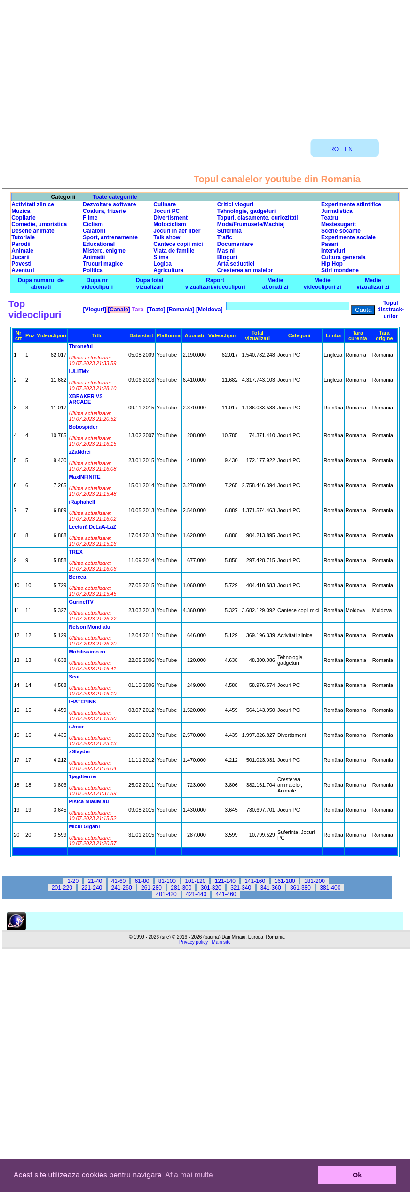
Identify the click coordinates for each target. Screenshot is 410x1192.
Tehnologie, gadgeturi (246, 211)
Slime (160, 257)
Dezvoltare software (109, 204)
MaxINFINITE (84, 477)
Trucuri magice (103, 264)
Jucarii (20, 257)
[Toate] (155, 309)
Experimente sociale (348, 237)
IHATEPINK (82, 701)
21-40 (95, 881)
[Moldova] (209, 309)
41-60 (118, 881)
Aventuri (22, 270)
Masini (226, 250)
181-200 (314, 881)
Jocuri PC (166, 211)
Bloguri (227, 257)
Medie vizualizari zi (372, 283)
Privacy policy (193, 942)
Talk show (166, 237)
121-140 (225, 881)
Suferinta (229, 231)
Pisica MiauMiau (89, 801)
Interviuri (333, 250)
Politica (93, 270)
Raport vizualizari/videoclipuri (215, 283)
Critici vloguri (235, 204)
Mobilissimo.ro (87, 651)
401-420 (166, 894)
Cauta (363, 309)
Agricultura (168, 270)
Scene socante (341, 231)
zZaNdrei (79, 452)
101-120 (195, 881)
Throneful (81, 346)
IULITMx (79, 371)
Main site (221, 942)
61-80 (142, 881)
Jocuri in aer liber (176, 231)
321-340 (240, 887)
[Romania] (180, 309)
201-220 (62, 887)
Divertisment (170, 217)
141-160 (254, 881)
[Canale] (118, 309)
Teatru (329, 217)
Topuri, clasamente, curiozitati (257, 217)
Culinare (164, 204)
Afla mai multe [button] (189, 1175)
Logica (162, 264)
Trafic (224, 237)
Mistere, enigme (104, 250)
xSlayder (79, 751)
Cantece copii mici (178, 244)
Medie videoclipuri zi (322, 283)
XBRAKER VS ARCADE (85, 399)
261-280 (151, 887)
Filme (90, 217)
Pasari (329, 244)
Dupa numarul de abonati (41, 283)
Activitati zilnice (32, 204)
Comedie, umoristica (39, 224)
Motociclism (169, 224)
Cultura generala (343, 257)
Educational (99, 244)
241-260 (121, 887)
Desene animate (32, 231)
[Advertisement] (205, 66)
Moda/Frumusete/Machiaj (250, 224)
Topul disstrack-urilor (390, 309)
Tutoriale (23, 237)
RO (334, 149)
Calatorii (94, 231)
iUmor (76, 726)
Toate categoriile (115, 197)
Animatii (94, 257)
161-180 (285, 881)
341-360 (270, 887)
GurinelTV (81, 601)
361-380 (300, 887)
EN (349, 149)
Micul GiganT (85, 826)
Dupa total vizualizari (150, 283)
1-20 (73, 881)
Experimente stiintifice (351, 204)
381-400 (330, 887)
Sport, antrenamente (110, 237)
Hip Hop (332, 264)
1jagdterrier (83, 776)
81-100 (167, 881)
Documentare (235, 244)
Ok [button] (357, 1175)
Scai (74, 676)
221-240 (91, 887)
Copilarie (23, 217)
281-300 (181, 887)
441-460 (225, 894)
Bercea (77, 577)
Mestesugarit (338, 224)
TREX (75, 552)
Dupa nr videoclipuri (97, 283)
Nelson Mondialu (89, 626)
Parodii (21, 244)
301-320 (211, 887)
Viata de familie (173, 250)
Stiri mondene (340, 270)
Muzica (20, 211)
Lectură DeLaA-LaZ (92, 527)
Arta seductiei (235, 264)
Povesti (21, 264)
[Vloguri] (93, 309)
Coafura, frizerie (104, 211)
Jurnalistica (337, 211)
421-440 (196, 894)
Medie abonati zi (275, 283)
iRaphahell (82, 502)
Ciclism (93, 224)
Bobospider (83, 427)
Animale (22, 250)
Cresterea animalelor (245, 270)
